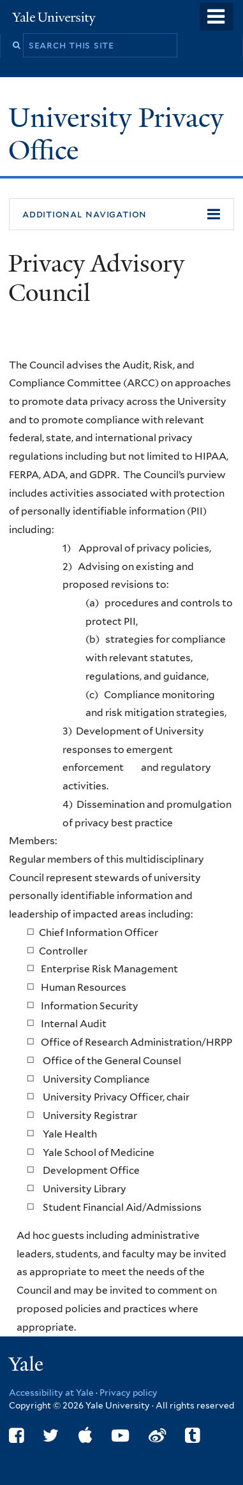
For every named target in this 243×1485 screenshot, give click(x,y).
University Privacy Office (115, 133)
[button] (121, 214)
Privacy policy (128, 1392)
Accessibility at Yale (51, 1392)
